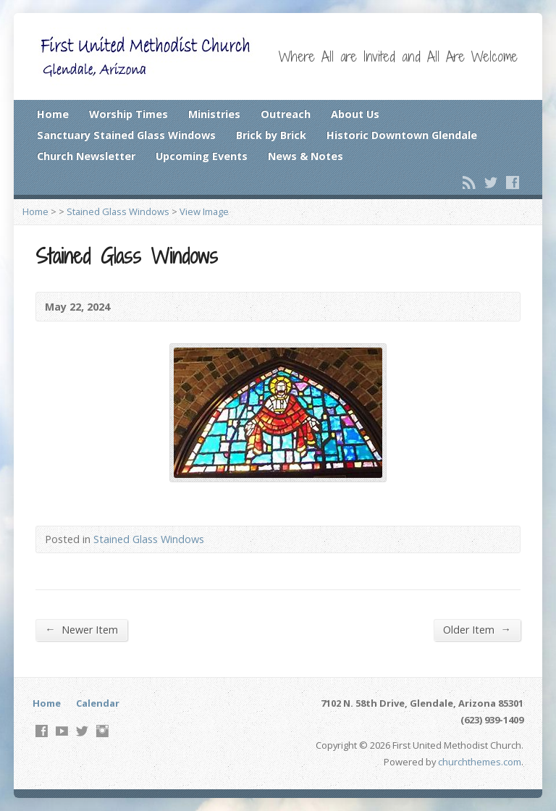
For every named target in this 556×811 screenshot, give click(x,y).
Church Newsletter (86, 156)
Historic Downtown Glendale (402, 135)
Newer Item (81, 629)
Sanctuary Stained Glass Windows (126, 135)
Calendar (97, 703)
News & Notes (305, 156)
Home (53, 114)
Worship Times (128, 114)
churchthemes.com (479, 761)
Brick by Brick (271, 135)
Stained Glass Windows (118, 211)
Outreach (286, 114)
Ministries (214, 114)
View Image (204, 211)
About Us (355, 114)
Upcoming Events (202, 156)
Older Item (476, 629)
